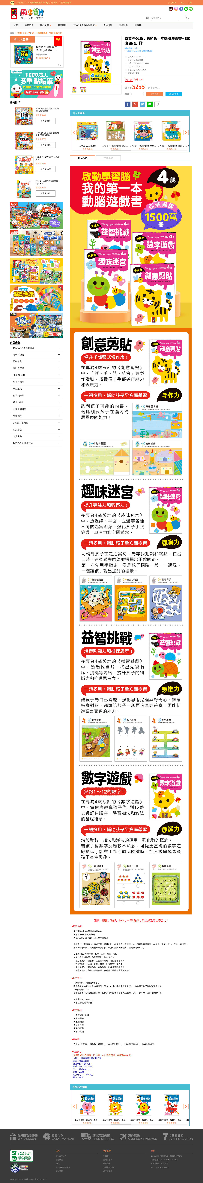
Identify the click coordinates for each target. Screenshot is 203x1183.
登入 (183, 3)
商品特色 (82, 158)
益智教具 (36, 361)
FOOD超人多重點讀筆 (84, 25)
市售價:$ (41, 54)
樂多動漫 (123, 25)
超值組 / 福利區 (36, 422)
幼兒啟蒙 (36, 388)
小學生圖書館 (36, 409)
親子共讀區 (36, 381)
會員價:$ (43, 58)
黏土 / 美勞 (36, 395)
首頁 (15, 25)
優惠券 (138, 25)
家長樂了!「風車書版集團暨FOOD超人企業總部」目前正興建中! (44, 3)
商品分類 (44, 25)
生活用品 (36, 429)
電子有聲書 (36, 354)
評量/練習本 (36, 374)
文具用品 (36, 436)
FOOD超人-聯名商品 (36, 443)
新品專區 (62, 25)
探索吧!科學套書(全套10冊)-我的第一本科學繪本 (46, 50)
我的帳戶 (172, 3)
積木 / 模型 (36, 402)
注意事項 (108, 158)
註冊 (190, 3)
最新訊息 (29, 25)
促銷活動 (107, 25)
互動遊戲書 (36, 368)
